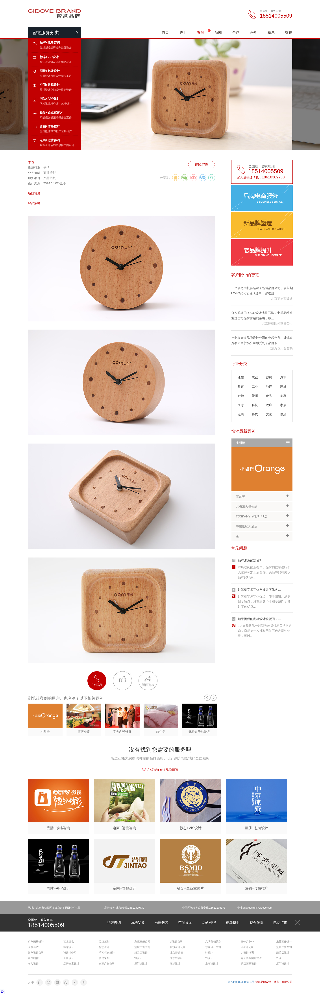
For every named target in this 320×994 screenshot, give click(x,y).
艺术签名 (68, 941)
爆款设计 (45, 145)
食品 (269, 396)
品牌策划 (104, 941)
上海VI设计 (211, 963)
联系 (271, 32)
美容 (283, 396)
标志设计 (45, 62)
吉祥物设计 (64, 62)
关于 (183, 32)
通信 (241, 377)
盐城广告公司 (142, 947)
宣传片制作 (247, 941)
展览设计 (66, 89)
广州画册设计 (36, 941)
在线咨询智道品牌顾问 (160, 770)
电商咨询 (280, 922)
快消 (283, 414)
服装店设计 (141, 952)
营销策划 (104, 958)
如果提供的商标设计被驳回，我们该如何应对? (269, 619)
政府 (269, 405)
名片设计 (33, 963)
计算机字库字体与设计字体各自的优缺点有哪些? (271, 589)
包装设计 (55, 75)
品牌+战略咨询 (50, 42)
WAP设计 (66, 103)
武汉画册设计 (249, 963)
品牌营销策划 (213, 941)
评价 (253, 32)
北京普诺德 (176, 952)
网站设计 (45, 103)
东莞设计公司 (213, 947)
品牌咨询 (114, 922)
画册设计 (45, 75)
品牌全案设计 (71, 963)
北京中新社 (176, 958)
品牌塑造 (45, 47)
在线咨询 (201, 164)
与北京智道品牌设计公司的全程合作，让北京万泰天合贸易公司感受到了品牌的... (262, 340)
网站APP (209, 922)
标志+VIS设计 (49, 57)
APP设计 (55, 103)
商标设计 (175, 963)
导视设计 (45, 89)
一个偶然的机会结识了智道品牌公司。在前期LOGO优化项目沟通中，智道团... (262, 290)
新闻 (218, 32)
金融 (241, 396)
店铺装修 (55, 145)
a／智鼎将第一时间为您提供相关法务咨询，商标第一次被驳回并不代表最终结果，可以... (265, 631)
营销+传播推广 (50, 126)
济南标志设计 (107, 952)
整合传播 (257, 922)
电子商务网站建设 (251, 958)
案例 (200, 32)
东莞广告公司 (107, 963)
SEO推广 (55, 131)
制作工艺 (66, 75)
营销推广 (66, 131)
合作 (235, 32)
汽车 (283, 377)
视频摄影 (233, 922)
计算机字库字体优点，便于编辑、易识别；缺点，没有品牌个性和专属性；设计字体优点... (264, 601)
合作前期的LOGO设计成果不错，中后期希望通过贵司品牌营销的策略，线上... (261, 315)
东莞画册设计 (284, 941)
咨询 (269, 377)
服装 (241, 414)
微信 (288, 32)
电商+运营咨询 (50, 140)
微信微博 (45, 131)
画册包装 (161, 922)
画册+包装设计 (50, 71)
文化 (269, 414)
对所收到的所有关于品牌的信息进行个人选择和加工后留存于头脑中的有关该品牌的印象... (264, 572)
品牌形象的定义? (249, 560)
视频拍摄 (55, 117)
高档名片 (33, 947)
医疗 (241, 405)
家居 (283, 405)
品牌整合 (66, 47)
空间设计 (55, 89)
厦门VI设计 (140, 963)
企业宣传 (66, 117)
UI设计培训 (247, 952)
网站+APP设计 (50, 98)
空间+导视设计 (50, 84)
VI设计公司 (69, 952)
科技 (255, 405)
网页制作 (33, 958)
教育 (241, 386)
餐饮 (255, 414)
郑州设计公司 (36, 952)
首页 (165, 32)
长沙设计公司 (178, 947)
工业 (255, 386)
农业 (255, 377)
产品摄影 (45, 117)
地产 (269, 386)
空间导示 (185, 922)
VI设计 (54, 62)
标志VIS (137, 922)
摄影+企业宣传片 (51, 112)
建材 (283, 386)
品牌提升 (55, 47)
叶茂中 (209, 952)
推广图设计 (67, 145)
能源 (255, 396)
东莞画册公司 (142, 941)
